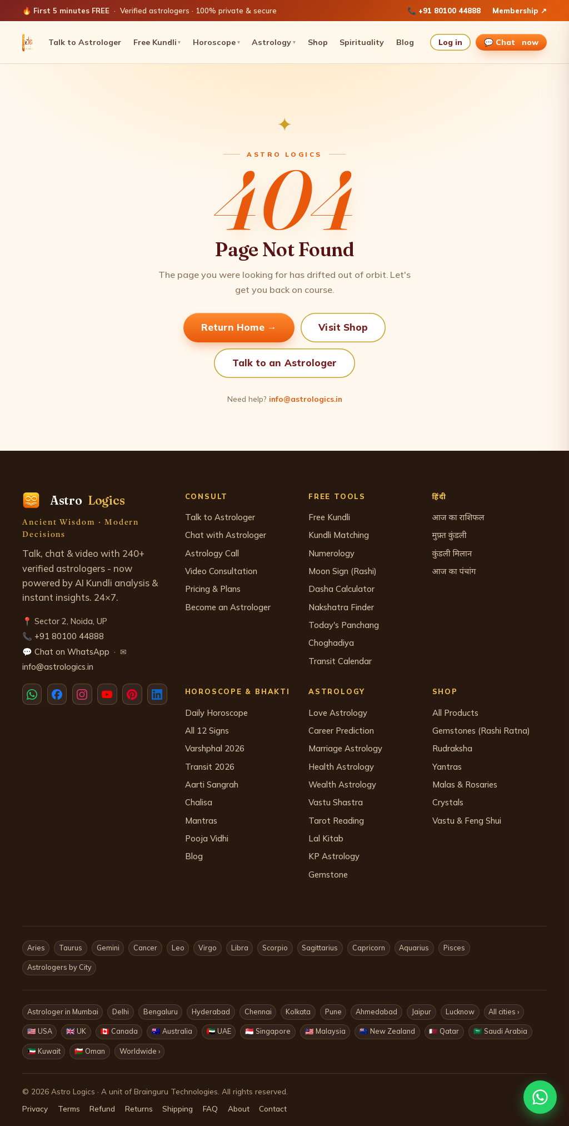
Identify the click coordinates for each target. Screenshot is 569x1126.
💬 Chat (511, 42)
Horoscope (216, 42)
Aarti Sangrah (211, 784)
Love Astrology (337, 713)
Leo (178, 947)
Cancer (145, 947)
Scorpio (275, 947)
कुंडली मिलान (452, 553)
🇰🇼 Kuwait (44, 1051)
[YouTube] (107, 694)
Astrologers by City (59, 967)
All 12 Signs (207, 730)
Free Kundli (157, 42)
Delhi (120, 1011)
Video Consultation (221, 571)
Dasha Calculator (341, 589)
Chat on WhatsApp (71, 652)
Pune (333, 1011)
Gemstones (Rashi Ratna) (481, 730)
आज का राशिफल (458, 517)
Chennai (258, 1011)
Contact (273, 1108)
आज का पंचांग (454, 571)
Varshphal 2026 (214, 748)
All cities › (503, 1011)
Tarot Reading (336, 820)
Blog (405, 42)
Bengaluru (160, 1011)
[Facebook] (57, 694)
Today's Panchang (343, 625)
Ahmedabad (376, 1011)
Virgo (207, 947)
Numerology (331, 553)
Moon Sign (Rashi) (342, 571)
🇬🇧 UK (76, 1031)
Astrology (274, 42)
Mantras (201, 820)
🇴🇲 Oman (89, 1051)
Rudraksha (452, 748)
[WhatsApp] (32, 694)
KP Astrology (334, 856)
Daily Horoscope (216, 713)
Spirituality (362, 42)
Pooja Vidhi (206, 838)
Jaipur (421, 1011)
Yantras (447, 766)
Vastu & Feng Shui (466, 820)
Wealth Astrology (342, 784)
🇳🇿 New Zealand (387, 1031)
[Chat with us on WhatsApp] (540, 1097)
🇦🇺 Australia (172, 1031)
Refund (102, 1108)
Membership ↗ (519, 10)
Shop (318, 42)
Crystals (447, 802)
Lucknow (460, 1011)
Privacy (35, 1108)
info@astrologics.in (305, 398)
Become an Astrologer (228, 607)
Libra (239, 947)
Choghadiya (331, 642)
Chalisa (198, 802)
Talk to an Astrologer (284, 362)
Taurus (70, 947)
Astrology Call (212, 553)
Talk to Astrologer (84, 42)
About (238, 1108)
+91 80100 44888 (449, 10)
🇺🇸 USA (39, 1031)
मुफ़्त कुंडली (449, 535)
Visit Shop (343, 327)
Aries (36, 947)
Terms (69, 1108)
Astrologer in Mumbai (62, 1011)
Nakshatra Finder (341, 607)
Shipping (177, 1108)
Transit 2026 (209, 766)
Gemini (108, 947)
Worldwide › (139, 1051)
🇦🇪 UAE (219, 1031)
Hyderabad (211, 1011)
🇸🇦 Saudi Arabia (500, 1031)
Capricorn (368, 947)
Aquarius (414, 947)
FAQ (210, 1108)
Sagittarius (320, 947)
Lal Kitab (325, 838)
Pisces (454, 947)
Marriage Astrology (345, 748)
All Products (455, 713)
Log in (450, 42)
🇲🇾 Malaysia (325, 1031)
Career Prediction (341, 730)
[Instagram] (82, 694)
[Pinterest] (132, 694)
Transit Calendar (340, 661)
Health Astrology (341, 766)
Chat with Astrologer (225, 535)
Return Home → (239, 327)
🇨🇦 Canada (119, 1031)
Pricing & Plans (213, 589)
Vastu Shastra (335, 802)
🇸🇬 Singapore (268, 1031)
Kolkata (298, 1011)
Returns (139, 1108)
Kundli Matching (338, 535)
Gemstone (328, 874)
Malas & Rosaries (464, 784)
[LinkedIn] (157, 694)
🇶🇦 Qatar (444, 1031)
